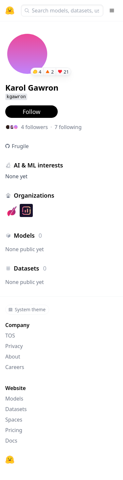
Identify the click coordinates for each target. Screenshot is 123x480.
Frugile (20, 146)
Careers (14, 367)
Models (14, 398)
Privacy (14, 346)
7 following (68, 127)
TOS (10, 335)
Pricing (13, 430)
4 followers (34, 127)
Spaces (13, 419)
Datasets (16, 409)
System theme (27, 309)
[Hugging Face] (9, 459)
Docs (11, 440)
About (12, 356)
